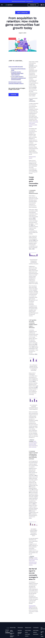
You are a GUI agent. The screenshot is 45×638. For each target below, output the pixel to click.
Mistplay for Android (12, 636)
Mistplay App (42, 632)
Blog (41, 634)
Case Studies (27, 634)
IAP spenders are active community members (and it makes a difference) (17, 73)
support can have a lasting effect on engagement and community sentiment (18, 78)
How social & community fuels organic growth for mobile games (33, 123)
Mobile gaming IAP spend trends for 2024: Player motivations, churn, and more (33, 444)
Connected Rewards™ (20, 633)
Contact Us (33, 4)
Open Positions (35, 634)
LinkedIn (7, 632)
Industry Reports (28, 630)
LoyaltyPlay (20, 630)
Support (42, 636)
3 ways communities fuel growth (16, 66)
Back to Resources (22, 12)
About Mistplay (35, 630)
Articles (26, 632)
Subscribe (13, 94)
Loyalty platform (11, 631)
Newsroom (35, 632)
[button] (2, 5)
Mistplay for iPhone (12, 633)
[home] (9, 4)
